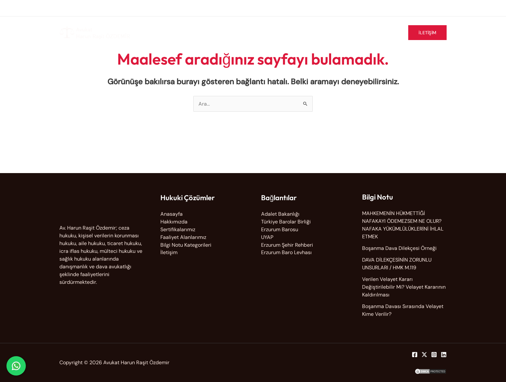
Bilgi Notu (385, 32)
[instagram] (429, 7)
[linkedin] (439, 7)
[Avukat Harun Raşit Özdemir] (94, 32)
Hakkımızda (248, 32)
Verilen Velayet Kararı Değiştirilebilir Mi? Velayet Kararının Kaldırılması (404, 287)
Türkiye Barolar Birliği (286, 221)
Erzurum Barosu (279, 229)
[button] (427, 32)
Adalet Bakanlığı (280, 214)
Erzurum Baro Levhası (286, 252)
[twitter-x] (417, 7)
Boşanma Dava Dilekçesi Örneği (399, 248)
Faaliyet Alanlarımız (296, 32)
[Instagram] (434, 354)
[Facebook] (415, 354)
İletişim (168, 252)
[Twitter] (424, 354)
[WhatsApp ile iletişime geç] (16, 366)
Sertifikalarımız (346, 32)
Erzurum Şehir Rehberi (287, 245)
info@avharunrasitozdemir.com (101, 8)
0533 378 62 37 (167, 8)
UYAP (267, 237)
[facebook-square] (405, 7)
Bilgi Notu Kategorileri (185, 245)
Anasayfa (171, 214)
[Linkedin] (444, 354)
